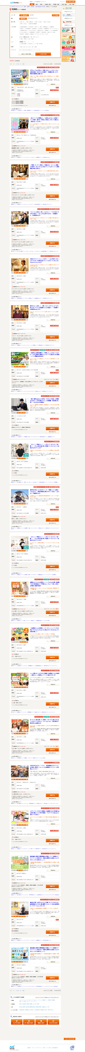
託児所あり (41, 28)
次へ (21, 990)
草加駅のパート (20, 157)
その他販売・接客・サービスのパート (30, 574)
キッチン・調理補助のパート (29, 665)
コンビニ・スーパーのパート (29, 204)
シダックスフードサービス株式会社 (52, 894)
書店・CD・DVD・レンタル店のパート (31, 482)
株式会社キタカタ (46, 157)
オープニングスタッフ (54, 28)
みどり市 (34, 1003)
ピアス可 (37, 34)
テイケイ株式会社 (45, 110)
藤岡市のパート (14, 986)
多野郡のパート (14, 620)
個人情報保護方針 (55, 1047)
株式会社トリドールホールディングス (51, 803)
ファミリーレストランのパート (29, 391)
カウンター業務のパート (29, 298)
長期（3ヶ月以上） (23, 23)
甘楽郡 (38, 1003)
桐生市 (20, 1003)
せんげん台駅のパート (21, 251)
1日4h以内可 (31, 26)
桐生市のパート (14, 528)
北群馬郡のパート (14, 110)
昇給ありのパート (38, 391)
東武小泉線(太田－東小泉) (40, 6)
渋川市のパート (14, 345)
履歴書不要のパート (40, 620)
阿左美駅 (27, 1006)
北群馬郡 (24, 1003)
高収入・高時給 (23, 38)
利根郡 (31, 1003)
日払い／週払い (31, 38)
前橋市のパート (14, 482)
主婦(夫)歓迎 (43, 32)
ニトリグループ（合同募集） (53, 482)
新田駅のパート (20, 712)
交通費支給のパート (41, 574)
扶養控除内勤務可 (23, 26)
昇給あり (22, 28)
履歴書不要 (47, 28)
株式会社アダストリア (47, 204)
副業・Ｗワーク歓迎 (51, 32)
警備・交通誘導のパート (28, 110)
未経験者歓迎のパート (39, 665)
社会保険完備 (27, 28)
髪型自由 (27, 34)
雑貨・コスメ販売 (22, 1001)
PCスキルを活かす (32, 30)
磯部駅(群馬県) (32, 1006)
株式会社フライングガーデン (48, 391)
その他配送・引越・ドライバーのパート (31, 528)
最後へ (24, 990)
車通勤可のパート (39, 157)
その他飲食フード (44, 1000)
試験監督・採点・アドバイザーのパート (31, 436)
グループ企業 (48, 1047)
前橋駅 (24, 1006)
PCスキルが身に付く (24, 32)
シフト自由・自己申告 (38, 43)
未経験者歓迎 (32, 32)
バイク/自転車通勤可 (54, 30)
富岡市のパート (14, 391)
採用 (44, 1047)
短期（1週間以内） (30, 21)
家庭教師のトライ (51, 436)
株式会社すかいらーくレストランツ (50, 665)
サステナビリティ (39, 1047)
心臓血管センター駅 (45, 1006)
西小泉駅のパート (20, 894)
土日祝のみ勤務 (23, 43)
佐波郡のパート (14, 298)
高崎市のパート (14, 848)
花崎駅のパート (20, 345)
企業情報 (28, 1047)
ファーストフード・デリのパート (30, 157)
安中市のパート (14, 251)
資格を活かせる (40, 30)
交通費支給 (52, 26)
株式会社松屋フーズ (47, 940)
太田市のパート (14, 157)
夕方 (30, 46)
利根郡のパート (14, 204)
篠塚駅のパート (20, 574)
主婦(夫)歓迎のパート (38, 110)
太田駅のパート (21, 110)
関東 (25, 6)
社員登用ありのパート (41, 894)
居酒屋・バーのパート (28, 757)
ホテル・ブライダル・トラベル (34, 1000)
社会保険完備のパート (45, 251)
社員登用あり (34, 28)
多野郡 (28, 1003)
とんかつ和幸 (46, 620)
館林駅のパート (20, 848)
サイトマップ (62, 1)
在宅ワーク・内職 (38, 26)
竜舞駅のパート (20, 528)
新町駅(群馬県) (38, 1006)
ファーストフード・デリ (23, 1000)
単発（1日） (22, 21)
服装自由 (32, 34)
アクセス (33, 1047)
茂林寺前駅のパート (21, 298)
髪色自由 (22, 34)
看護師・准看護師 (51, 1000)
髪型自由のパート (42, 345)
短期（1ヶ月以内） (38, 21)
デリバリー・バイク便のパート (29, 848)
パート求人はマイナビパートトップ (16, 6)
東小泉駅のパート (20, 482)
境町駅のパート (20, 620)
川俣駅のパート (20, 204)
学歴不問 (38, 32)
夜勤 (36, 46)
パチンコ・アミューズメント (32, 1001)
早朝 (21, 46)
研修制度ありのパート (39, 298)
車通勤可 (46, 30)
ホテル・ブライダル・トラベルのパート (33, 251)
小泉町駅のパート (20, 665)
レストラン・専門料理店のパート (30, 803)
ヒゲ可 (47, 34)
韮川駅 (20, 1006)
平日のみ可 (30, 43)
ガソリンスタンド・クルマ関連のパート (31, 345)
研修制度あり (45, 26)
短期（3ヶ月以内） (47, 21)
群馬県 (28, 6)
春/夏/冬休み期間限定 (33, 23)
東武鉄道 (32, 6)
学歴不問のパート (38, 848)
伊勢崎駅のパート (20, 757)
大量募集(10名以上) (24, 30)
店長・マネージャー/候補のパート (30, 620)
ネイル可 (42, 34)
